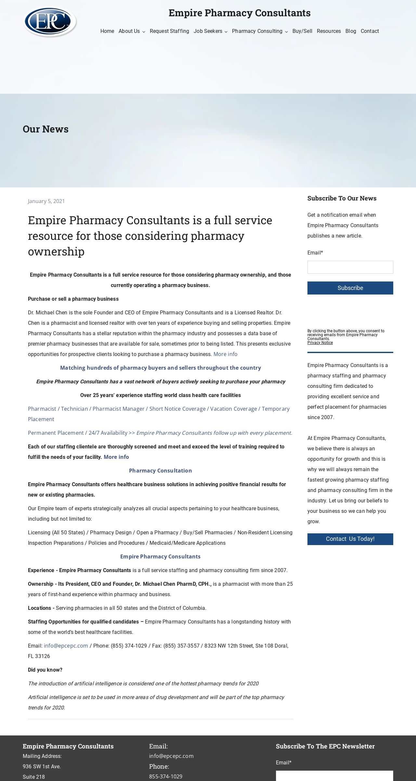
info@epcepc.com (66, 645)
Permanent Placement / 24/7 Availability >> (160, 432)
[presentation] (356, 309)
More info (226, 354)
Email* (315, 253)
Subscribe (350, 288)
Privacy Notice (320, 342)
